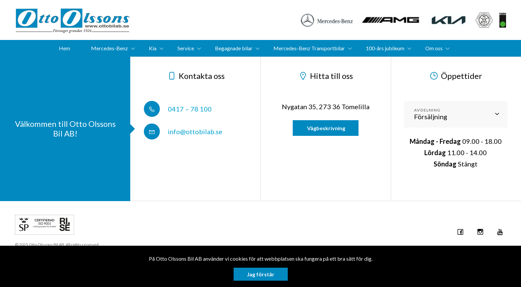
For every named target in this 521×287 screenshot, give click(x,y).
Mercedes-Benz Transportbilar (309, 48)
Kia (152, 48)
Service (185, 48)
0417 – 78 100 (178, 109)
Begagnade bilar (234, 48)
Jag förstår (260, 274)
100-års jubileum (385, 48)
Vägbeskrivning (325, 128)
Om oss (434, 48)
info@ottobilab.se (183, 131)
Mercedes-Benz (109, 48)
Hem (64, 48)
